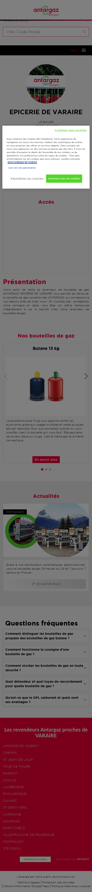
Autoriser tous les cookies (64, 178)
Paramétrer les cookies (27, 178)
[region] (46, 157)
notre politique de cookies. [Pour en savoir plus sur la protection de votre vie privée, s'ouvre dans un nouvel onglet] (22, 162)
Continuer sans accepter (71, 130)
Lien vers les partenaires (22, 168)
